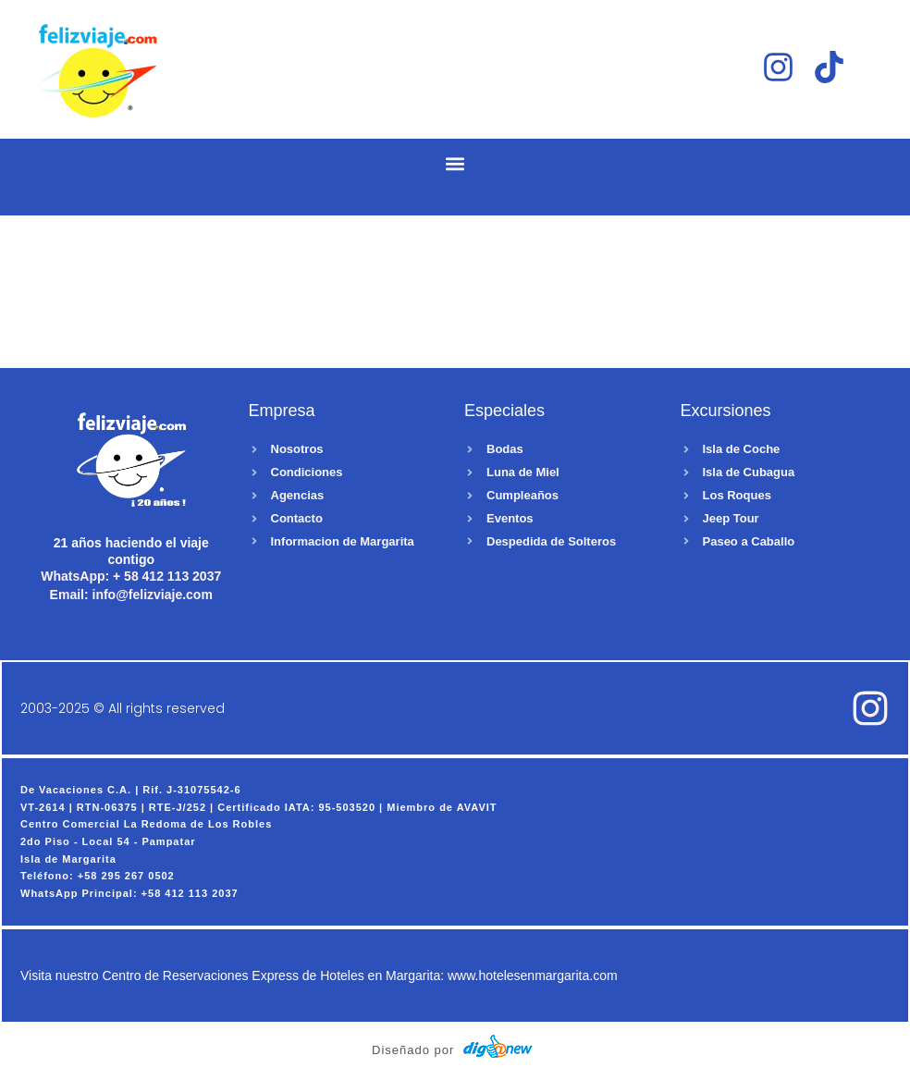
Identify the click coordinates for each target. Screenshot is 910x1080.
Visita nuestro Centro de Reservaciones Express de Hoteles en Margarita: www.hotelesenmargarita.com (319, 976)
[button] (455, 163)
